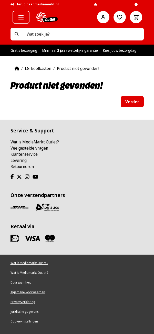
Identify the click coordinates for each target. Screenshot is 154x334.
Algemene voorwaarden (28, 292)
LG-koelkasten (38, 68)
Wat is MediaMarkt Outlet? (35, 142)
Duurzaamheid (21, 282)
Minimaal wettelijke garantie (70, 50)
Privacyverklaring (23, 302)
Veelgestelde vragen (29, 148)
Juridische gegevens (24, 311)
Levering (19, 160)
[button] (21, 17)
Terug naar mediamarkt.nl (35, 4)
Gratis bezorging (24, 50)
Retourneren (22, 166)
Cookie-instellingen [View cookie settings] (24, 321)
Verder (132, 102)
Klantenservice (24, 154)
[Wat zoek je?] (17, 34)
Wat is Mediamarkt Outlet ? (29, 263)
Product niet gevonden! (78, 68)
